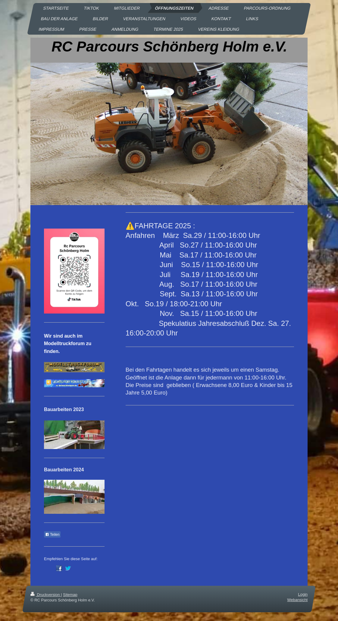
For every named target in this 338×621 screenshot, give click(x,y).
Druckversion (45, 594)
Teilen (52, 534)
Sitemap (70, 594)
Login (303, 594)
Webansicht (297, 600)
